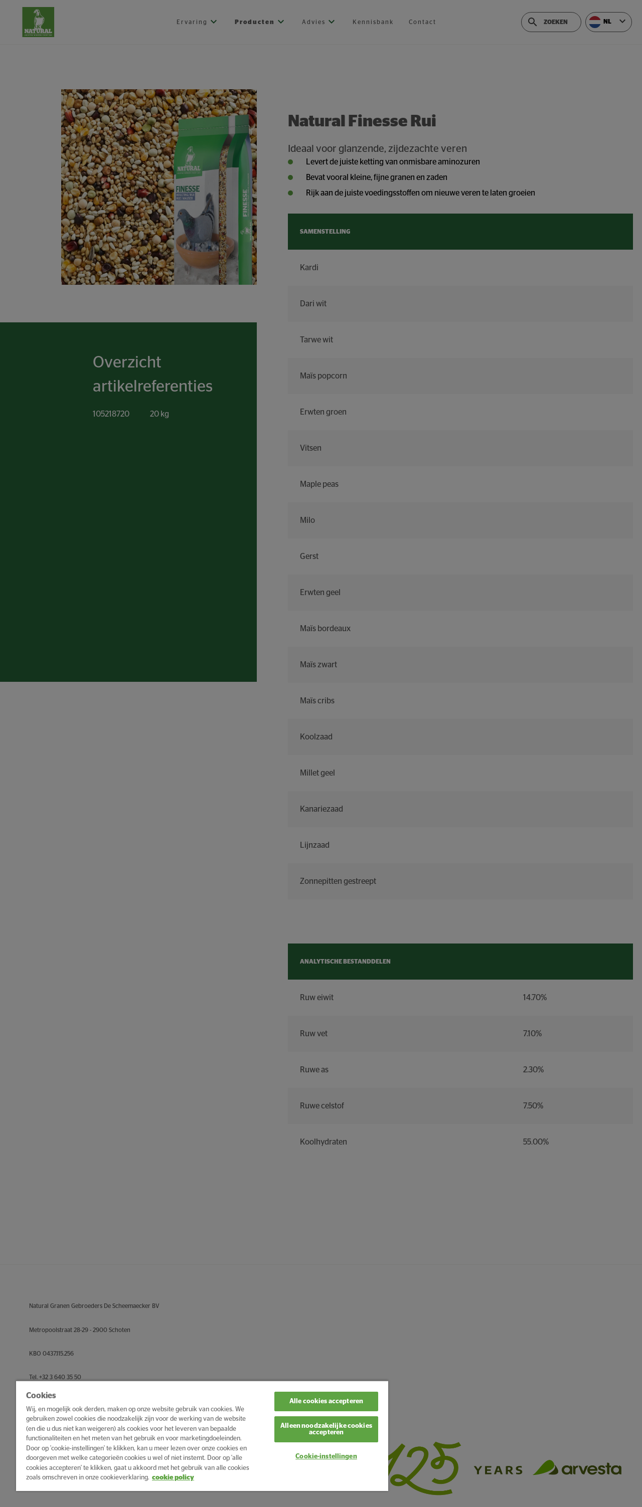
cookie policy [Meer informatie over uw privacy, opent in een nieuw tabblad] (173, 1477)
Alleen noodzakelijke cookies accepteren (326, 1429)
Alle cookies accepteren (326, 1401)
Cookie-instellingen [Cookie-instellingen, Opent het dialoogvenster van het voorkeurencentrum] (326, 1456)
